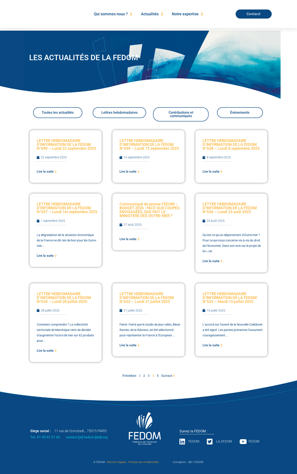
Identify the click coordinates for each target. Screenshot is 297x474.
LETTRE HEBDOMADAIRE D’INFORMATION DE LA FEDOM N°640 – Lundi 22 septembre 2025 (66, 144)
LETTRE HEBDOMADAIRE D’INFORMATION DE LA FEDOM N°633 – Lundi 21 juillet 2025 (147, 297)
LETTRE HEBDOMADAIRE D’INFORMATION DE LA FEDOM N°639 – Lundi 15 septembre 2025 (149, 144)
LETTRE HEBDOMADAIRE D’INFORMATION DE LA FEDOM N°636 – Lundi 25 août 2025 (230, 208)
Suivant (168, 375)
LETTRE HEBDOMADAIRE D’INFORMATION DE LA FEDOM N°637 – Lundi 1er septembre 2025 (67, 208)
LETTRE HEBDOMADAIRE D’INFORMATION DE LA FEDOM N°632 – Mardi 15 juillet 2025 (230, 297)
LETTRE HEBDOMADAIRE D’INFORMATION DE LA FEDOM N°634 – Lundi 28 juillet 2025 (64, 297)
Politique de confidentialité (143, 462)
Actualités (152, 14)
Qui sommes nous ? (113, 14)
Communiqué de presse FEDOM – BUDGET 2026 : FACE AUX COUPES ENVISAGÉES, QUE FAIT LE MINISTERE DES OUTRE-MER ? (150, 210)
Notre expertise (187, 14)
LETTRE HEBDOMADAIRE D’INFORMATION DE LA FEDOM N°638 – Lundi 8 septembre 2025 (231, 144)
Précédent (129, 375)
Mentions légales (116, 462)
